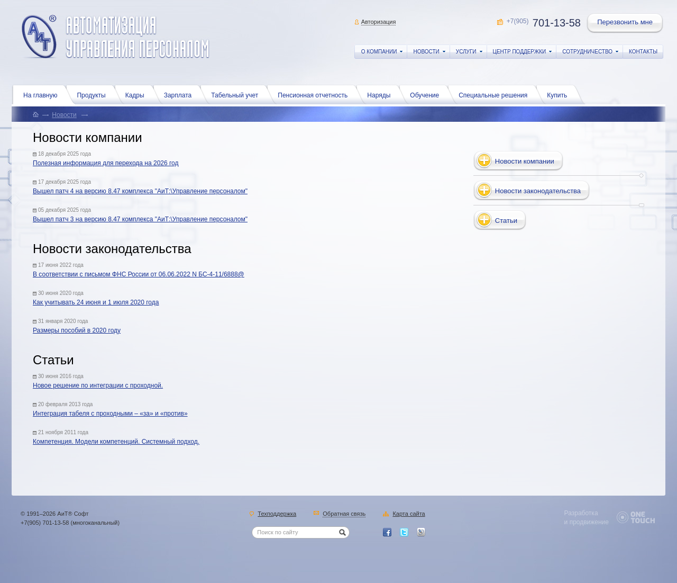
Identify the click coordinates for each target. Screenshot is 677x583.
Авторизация (378, 22)
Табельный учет (237, 94)
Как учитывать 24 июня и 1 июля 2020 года (96, 302)
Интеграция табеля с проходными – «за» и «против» (110, 413)
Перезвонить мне (625, 23)
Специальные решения (496, 94)
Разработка (581, 513)
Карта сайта (408, 514)
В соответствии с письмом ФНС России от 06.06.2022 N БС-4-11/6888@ (138, 274)
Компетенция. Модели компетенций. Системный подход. (116, 441)
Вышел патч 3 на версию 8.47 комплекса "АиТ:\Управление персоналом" (140, 219)
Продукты (94, 94)
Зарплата (180, 94)
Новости (64, 115)
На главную (42, 94)
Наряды (381, 94)
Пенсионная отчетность (315, 94)
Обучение (427, 94)
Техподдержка (277, 514)
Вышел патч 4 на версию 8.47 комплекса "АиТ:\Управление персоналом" (140, 191)
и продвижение (586, 522)
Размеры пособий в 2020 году (77, 330)
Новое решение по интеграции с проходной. (98, 385)
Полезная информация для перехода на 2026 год (106, 163)
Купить (559, 94)
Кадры (137, 94)
